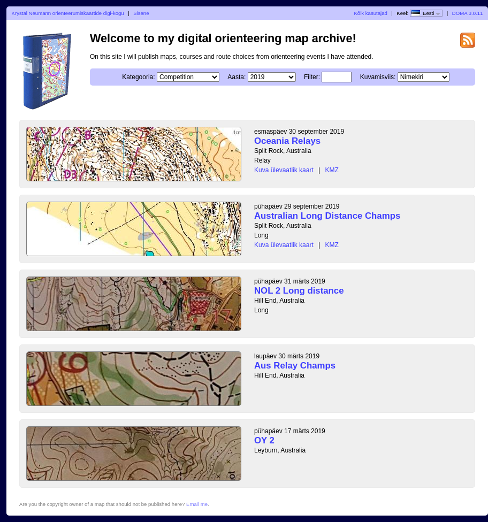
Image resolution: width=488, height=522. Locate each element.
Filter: (312, 77)
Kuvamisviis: (378, 77)
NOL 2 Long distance (299, 291)
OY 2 (264, 440)
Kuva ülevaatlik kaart (284, 170)
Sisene (141, 13)
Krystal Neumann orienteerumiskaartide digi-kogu (68, 13)
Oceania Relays (287, 141)
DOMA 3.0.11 (467, 13)
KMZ (332, 170)
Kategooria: (138, 77)
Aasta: (236, 77)
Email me (197, 504)
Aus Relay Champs (295, 365)
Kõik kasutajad (370, 13)
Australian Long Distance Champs (327, 216)
